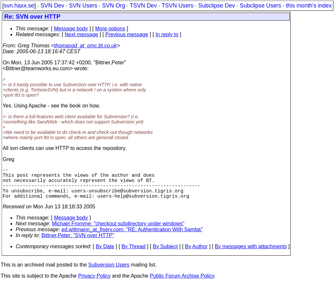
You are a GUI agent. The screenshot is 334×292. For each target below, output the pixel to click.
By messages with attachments (251, 254)
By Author (196, 254)
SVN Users (83, 5)
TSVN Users (177, 5)
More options (110, 28)
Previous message (126, 34)
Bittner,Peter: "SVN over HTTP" (77, 243)
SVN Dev (52, 5)
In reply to (167, 34)
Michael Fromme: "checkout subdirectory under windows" (118, 231)
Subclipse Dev (216, 5)
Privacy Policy (94, 283)
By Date (105, 254)
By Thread (134, 254)
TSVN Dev (143, 5)
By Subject (165, 254)
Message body (71, 28)
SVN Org (113, 5)
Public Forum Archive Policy (182, 283)
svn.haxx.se (19, 5)
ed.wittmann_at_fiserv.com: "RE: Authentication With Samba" (132, 237)
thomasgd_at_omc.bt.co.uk (85, 45)
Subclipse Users (260, 5)
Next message (81, 34)
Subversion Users (108, 272)
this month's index (309, 5)
